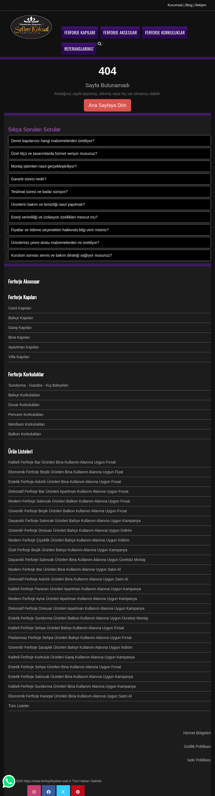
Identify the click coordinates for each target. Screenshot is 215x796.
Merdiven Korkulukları (26, 422)
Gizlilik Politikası (197, 744)
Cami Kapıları (19, 306)
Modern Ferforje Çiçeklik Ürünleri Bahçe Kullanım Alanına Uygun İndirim (68, 538)
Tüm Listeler (18, 704)
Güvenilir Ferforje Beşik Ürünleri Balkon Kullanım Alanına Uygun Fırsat (67, 509)
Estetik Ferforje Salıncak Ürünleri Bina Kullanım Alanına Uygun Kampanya (70, 674)
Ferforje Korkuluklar (26, 372)
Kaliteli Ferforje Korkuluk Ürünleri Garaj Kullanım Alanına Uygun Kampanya (71, 655)
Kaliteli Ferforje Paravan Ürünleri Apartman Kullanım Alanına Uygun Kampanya (74, 587)
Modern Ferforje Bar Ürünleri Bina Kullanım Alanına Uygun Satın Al (64, 567)
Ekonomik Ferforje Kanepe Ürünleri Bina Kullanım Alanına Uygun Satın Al (70, 694)
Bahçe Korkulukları (24, 393)
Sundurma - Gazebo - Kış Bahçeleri (38, 383)
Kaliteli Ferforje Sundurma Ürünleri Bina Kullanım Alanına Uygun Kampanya (72, 684)
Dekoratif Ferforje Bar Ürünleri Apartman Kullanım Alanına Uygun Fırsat (68, 489)
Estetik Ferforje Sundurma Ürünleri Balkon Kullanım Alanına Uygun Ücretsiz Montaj (78, 616)
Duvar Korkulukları (23, 402)
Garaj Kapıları (20, 325)
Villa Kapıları (18, 355)
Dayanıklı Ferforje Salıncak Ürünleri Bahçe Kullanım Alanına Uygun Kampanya (74, 518)
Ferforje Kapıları (22, 294)
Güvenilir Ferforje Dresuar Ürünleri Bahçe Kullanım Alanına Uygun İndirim (70, 528)
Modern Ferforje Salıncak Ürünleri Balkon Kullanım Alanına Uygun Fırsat (69, 499)
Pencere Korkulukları (26, 412)
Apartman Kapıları (23, 345)
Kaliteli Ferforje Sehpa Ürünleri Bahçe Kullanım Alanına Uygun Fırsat (66, 626)
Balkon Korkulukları (24, 432)
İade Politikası (199, 758)
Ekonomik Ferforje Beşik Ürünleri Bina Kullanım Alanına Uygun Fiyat (65, 470)
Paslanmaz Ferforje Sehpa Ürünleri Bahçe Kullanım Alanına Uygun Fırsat (69, 635)
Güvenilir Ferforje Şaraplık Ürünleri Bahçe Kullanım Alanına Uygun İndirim (70, 645)
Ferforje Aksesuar (23, 279)
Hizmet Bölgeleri (197, 731)
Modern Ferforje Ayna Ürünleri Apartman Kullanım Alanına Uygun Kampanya (72, 596)
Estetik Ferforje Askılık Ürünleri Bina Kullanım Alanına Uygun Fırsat (64, 479)
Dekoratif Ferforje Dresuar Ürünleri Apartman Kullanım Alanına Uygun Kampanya (76, 606)
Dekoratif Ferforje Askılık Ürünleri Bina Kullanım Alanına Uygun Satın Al (68, 577)
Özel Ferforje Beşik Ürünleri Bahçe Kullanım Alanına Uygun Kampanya (67, 548)
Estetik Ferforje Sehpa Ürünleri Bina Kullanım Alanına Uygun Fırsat (64, 665)
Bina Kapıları (19, 335)
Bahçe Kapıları (20, 316)
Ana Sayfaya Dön (107, 103)
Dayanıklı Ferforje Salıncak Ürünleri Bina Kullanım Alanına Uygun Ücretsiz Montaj (76, 557)
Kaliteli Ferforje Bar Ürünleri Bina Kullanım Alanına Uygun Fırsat (62, 460)
